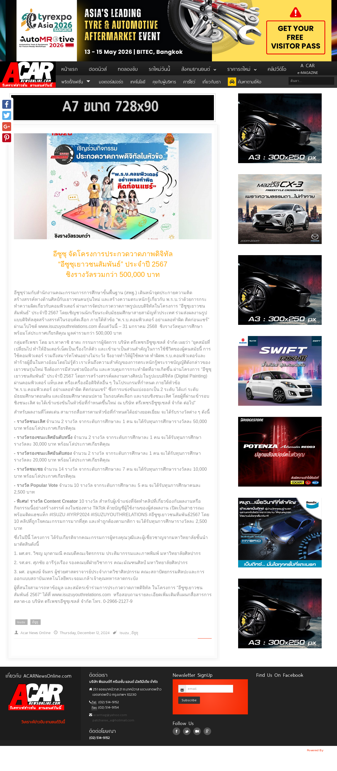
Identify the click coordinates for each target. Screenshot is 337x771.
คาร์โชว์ (189, 81)
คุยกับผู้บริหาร (164, 81)
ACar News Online (28, 74)
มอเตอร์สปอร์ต (111, 81)
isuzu (21, 622)
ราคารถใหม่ (242, 68)
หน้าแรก (69, 68)
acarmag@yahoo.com (109, 714)
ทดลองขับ (128, 68)
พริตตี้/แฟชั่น (76, 81)
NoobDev (330, 750)
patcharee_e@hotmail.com (113, 720)
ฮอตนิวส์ (98, 68)
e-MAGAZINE (307, 68)
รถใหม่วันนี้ (159, 68)
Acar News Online (35, 633)
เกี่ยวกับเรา (211, 81)
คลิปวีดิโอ (277, 68)
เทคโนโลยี (137, 81)
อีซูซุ (35, 622)
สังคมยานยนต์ (198, 68)
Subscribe (189, 700)
